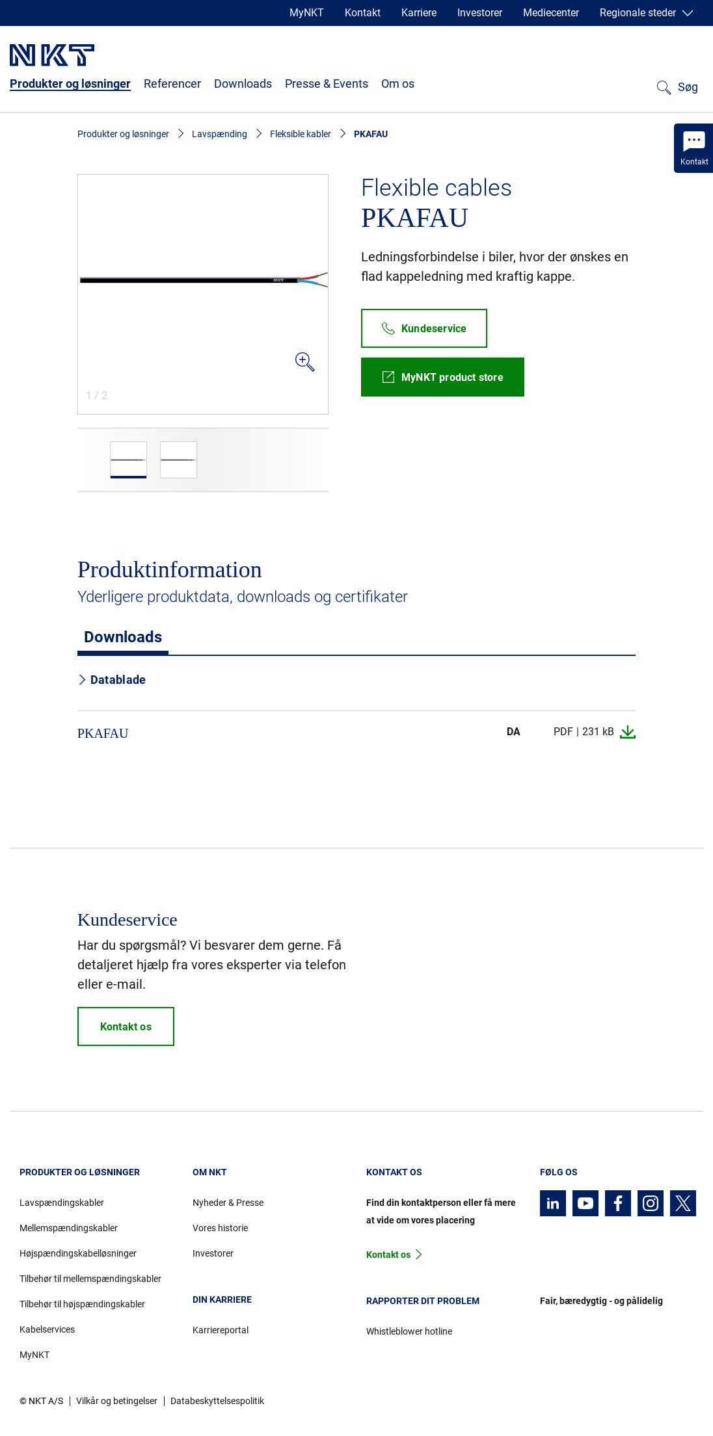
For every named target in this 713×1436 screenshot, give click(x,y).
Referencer (172, 83)
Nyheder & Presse (228, 1202)
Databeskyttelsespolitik (217, 1401)
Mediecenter (551, 13)
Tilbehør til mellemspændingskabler (90, 1278)
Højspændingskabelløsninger (78, 1253)
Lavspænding (219, 134)
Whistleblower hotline (409, 1331)
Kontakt (363, 13)
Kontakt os (388, 1254)
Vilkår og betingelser (116, 1401)
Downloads (243, 83)
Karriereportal (221, 1330)
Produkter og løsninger (70, 83)
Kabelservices (47, 1329)
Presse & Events (326, 83)
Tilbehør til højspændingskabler (82, 1304)
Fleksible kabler (300, 134)
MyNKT (306, 13)
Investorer (479, 13)
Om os (397, 83)
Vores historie (220, 1228)
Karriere (419, 13)
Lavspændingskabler (62, 1202)
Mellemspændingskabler (69, 1228)
